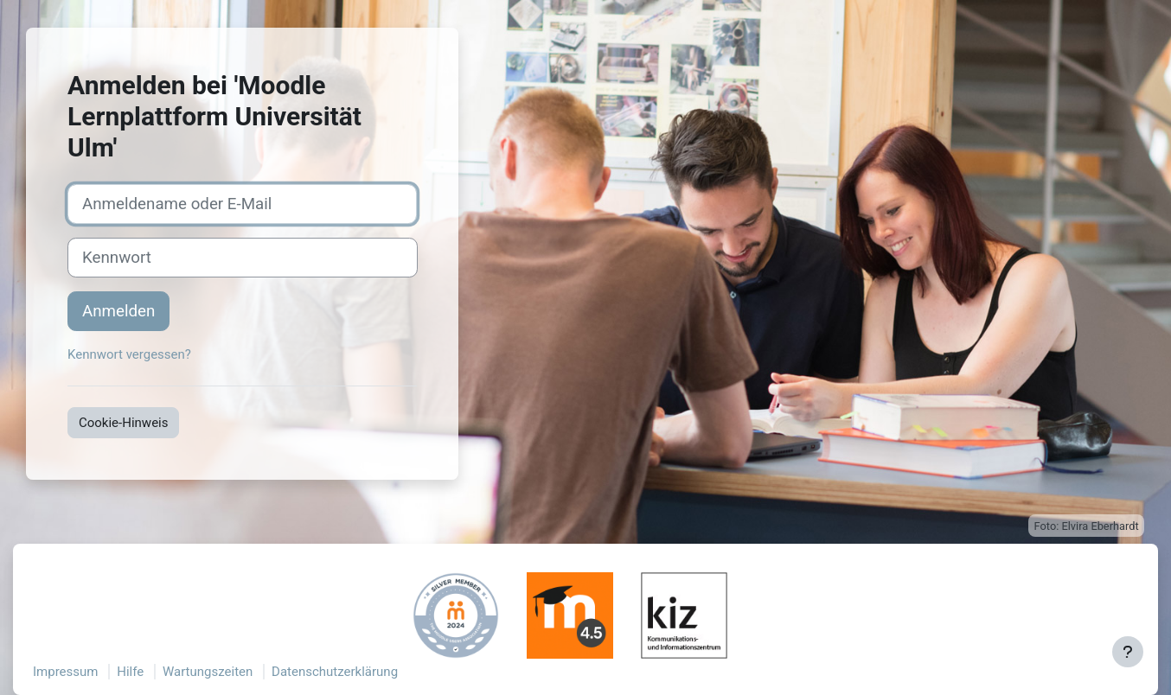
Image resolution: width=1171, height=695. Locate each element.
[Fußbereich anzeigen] (1127, 651)
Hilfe (130, 671)
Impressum (65, 671)
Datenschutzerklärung (335, 671)
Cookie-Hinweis (123, 422)
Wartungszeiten (208, 671)
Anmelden (118, 311)
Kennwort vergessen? (129, 354)
